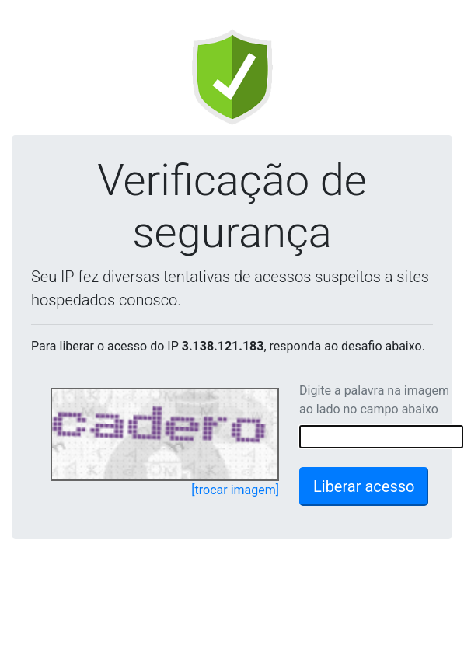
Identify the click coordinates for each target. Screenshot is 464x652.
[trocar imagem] (235, 490)
